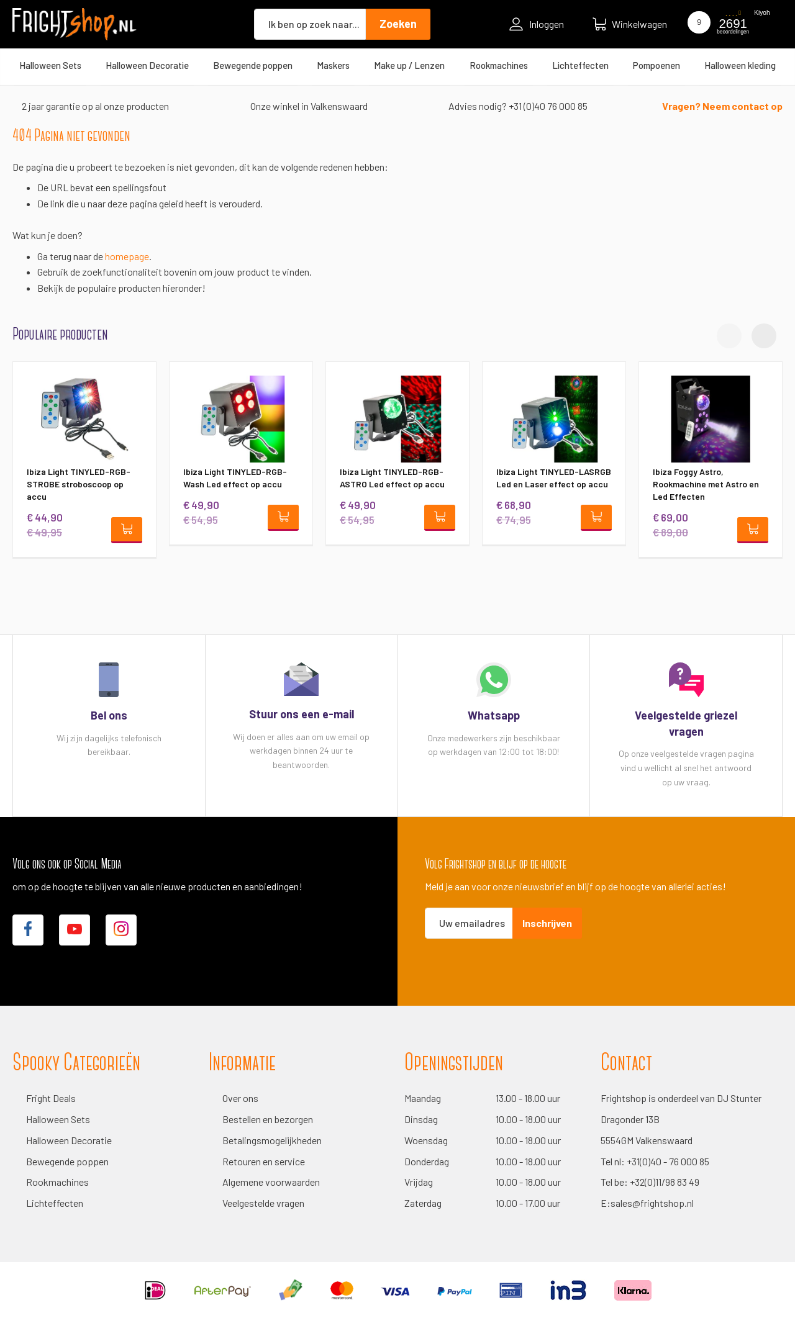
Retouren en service (263, 1161)
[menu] (397, 65)
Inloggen (536, 24)
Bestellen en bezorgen (267, 1119)
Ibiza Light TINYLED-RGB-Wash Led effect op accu (235, 477)
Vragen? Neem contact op (722, 106)
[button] (764, 335)
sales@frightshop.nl (652, 1203)
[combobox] (310, 24)
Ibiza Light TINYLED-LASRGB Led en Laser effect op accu (553, 477)
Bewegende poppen (67, 1161)
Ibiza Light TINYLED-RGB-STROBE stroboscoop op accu (78, 484)
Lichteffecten (54, 1203)
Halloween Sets (58, 1119)
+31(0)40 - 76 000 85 (668, 1161)
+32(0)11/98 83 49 (664, 1182)
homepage (127, 256)
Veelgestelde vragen (263, 1203)
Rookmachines (57, 1182)
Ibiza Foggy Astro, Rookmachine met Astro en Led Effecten (706, 484)
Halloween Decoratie (69, 1140)
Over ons (240, 1098)
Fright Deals (51, 1098)
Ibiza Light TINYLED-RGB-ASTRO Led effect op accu (392, 477)
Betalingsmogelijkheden (272, 1140)
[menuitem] (50, 65)
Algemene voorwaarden (271, 1182)
